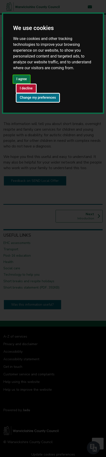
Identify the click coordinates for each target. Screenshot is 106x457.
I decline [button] (26, 88)
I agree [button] (21, 79)
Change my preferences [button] (38, 97)
